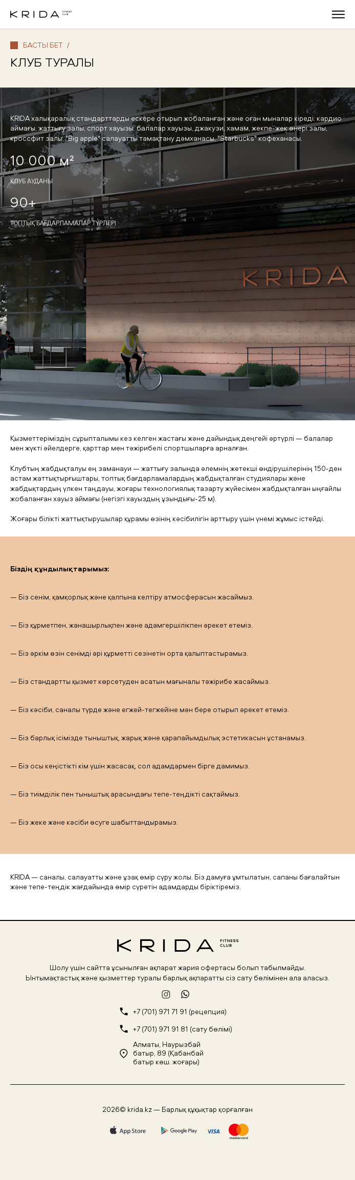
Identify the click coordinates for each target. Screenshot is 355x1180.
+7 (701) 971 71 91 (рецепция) (180, 1011)
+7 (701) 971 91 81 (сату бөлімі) (182, 1029)
